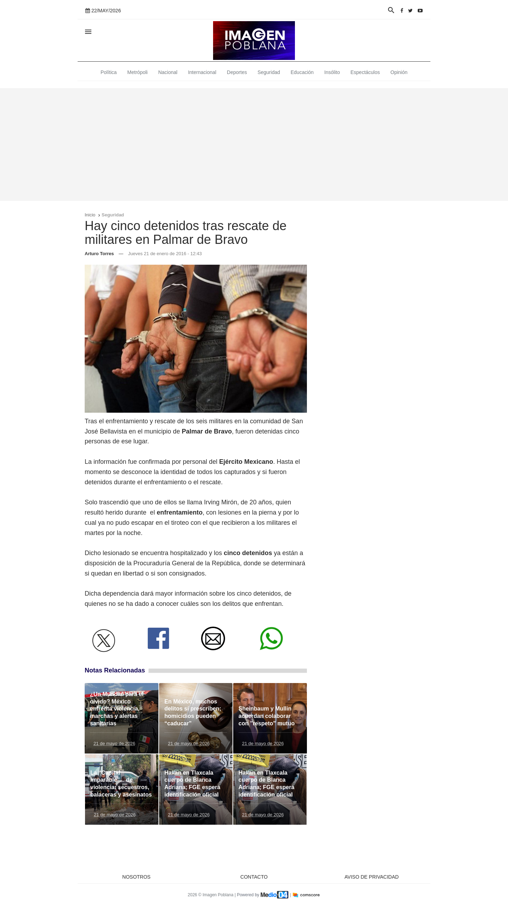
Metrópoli (137, 72)
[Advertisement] (254, 144)
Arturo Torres (99, 253)
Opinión (399, 72)
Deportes (237, 72)
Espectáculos (365, 72)
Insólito (332, 72)
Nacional (167, 72)
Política (109, 72)
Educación (302, 72)
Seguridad (269, 72)
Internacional (202, 72)
